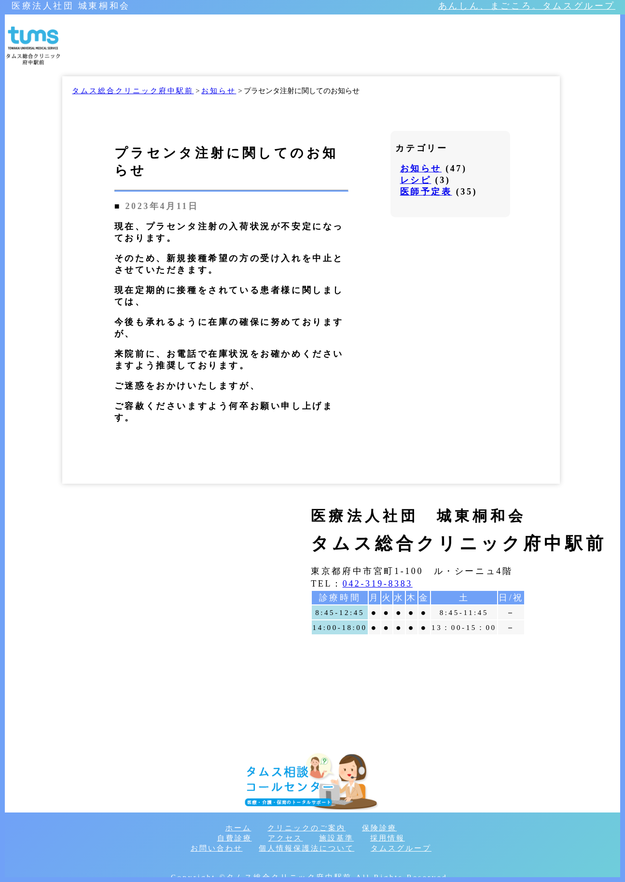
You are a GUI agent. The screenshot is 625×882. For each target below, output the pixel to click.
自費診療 (234, 838)
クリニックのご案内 (306, 828)
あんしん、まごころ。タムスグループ (526, 6)
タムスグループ (401, 848)
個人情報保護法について (306, 848)
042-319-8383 (378, 583)
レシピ (415, 180)
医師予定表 (426, 191)
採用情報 (387, 838)
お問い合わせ (217, 848)
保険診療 (379, 828)
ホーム (238, 828)
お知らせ (421, 168)
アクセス (285, 838)
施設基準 (336, 838)
